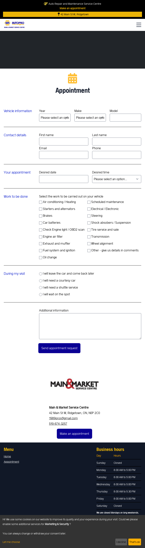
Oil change (48, 257)
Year (55, 115)
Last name (116, 139)
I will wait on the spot (54, 294)
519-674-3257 (58, 423)
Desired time (116, 176)
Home (7, 456)
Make (90, 115)
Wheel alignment (100, 243)
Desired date (63, 176)
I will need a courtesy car (57, 280)
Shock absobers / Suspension (109, 222)
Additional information (90, 323)
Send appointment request (59, 348)
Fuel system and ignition (57, 250)
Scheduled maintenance (105, 202)
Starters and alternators (57, 209)
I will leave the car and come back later (66, 273)
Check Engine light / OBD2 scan (62, 229)
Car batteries (49, 222)
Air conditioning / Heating (57, 202)
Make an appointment (72, 8)
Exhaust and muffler (54, 243)
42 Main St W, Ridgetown (73, 14)
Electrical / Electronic (103, 209)
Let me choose (11, 541)
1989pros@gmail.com (63, 418)
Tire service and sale (103, 229)
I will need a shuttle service (58, 287)
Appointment (11, 461)
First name (63, 139)
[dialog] (72, 531)
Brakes (45, 215)
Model (125, 115)
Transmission (98, 236)
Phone (116, 152)
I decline (121, 541)
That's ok (134, 541)
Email (63, 152)
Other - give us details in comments (113, 250)
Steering (94, 215)
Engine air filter (51, 236)
